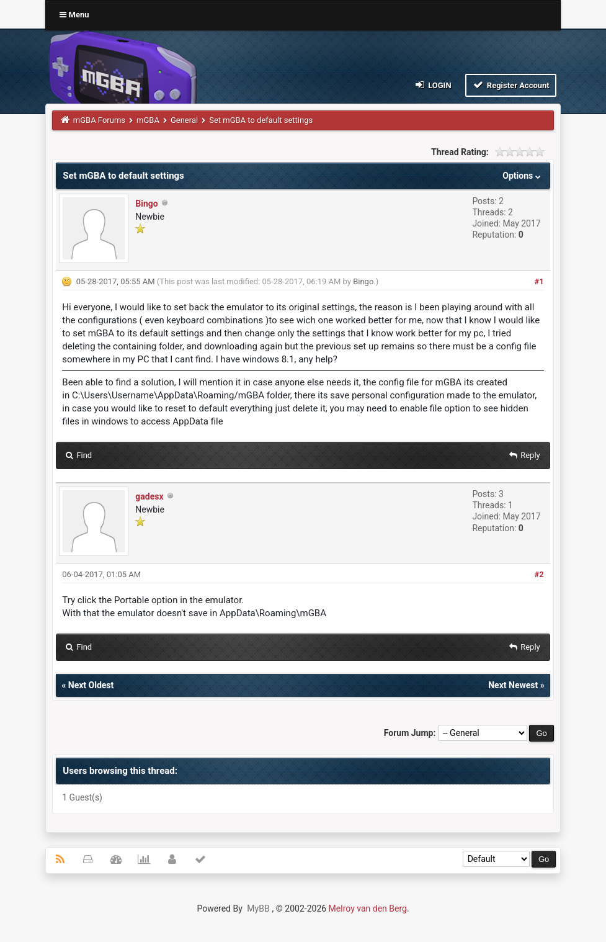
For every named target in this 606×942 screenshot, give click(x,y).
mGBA (147, 120)
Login (432, 84)
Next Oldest (91, 685)
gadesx (149, 496)
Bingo (146, 204)
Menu (74, 14)
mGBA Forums (99, 120)
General (184, 120)
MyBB (258, 908)
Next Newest (513, 685)
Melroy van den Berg (368, 908)
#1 (539, 281)
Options (522, 176)
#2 (539, 574)
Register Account (511, 84)
